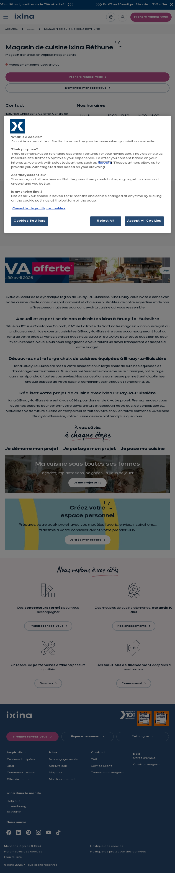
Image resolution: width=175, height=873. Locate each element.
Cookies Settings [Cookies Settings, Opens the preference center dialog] (29, 221)
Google (105, 162)
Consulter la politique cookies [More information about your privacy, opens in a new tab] (38, 208)
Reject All (105, 221)
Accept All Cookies (144, 221)
